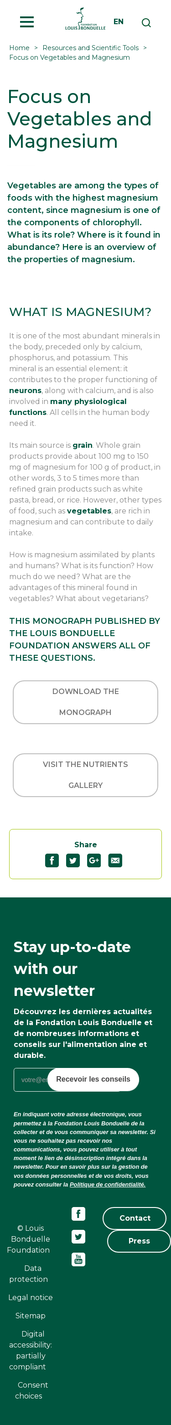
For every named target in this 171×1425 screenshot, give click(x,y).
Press (139, 1241)
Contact (134, 1218)
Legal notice (30, 1297)
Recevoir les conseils (93, 1079)
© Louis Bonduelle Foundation (28, 1239)
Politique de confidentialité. (107, 1184)
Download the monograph (85, 702)
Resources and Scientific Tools (90, 48)
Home (19, 48)
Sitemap (31, 1315)
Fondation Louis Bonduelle (85, 18)
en (119, 21)
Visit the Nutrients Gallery (85, 775)
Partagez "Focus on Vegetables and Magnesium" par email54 (119, 860)
